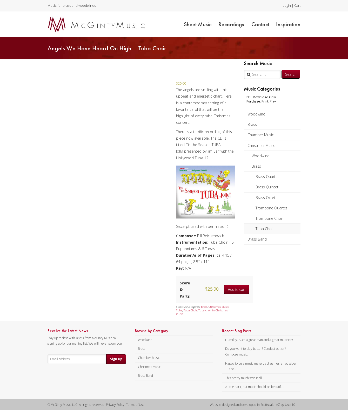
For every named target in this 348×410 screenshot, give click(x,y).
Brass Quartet (267, 176)
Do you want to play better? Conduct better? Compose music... (255, 351)
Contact (260, 24)
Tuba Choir (265, 228)
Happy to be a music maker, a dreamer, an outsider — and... (261, 366)
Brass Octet (265, 197)
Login (287, 5)
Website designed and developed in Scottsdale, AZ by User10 (252, 404)
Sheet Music (197, 24)
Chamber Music (260, 134)
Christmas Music (261, 145)
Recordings (231, 24)
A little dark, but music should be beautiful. (254, 387)
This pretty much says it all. (244, 378)
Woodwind (256, 114)
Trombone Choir (269, 218)
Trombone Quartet (271, 208)
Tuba (179, 310)
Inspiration (288, 24)
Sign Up (116, 359)
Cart (297, 5)
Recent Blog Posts (236, 331)
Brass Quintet (267, 186)
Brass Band (257, 239)
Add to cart (236, 290)
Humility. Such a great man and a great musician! (259, 340)
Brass (252, 124)
